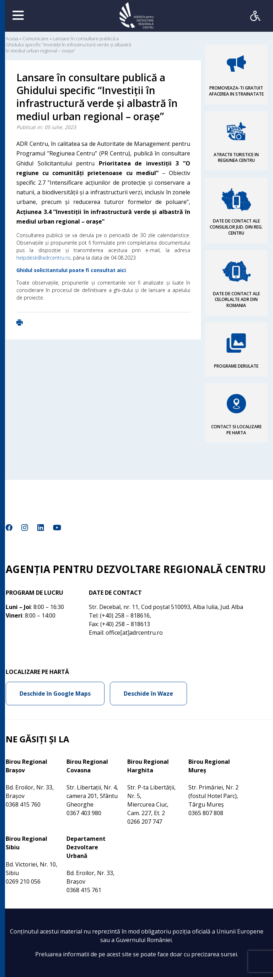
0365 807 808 (205, 813)
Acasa (12, 38)
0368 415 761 (83, 890)
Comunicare (35, 38)
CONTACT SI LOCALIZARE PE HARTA (236, 430)
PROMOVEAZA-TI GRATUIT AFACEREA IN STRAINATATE (236, 91)
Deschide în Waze (148, 693)
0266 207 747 (144, 821)
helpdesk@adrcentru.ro (43, 257)
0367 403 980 (83, 813)
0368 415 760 (23, 804)
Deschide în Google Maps (55, 693)
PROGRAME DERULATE (236, 366)
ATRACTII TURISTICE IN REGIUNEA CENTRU (236, 158)
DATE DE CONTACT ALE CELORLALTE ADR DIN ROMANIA (236, 300)
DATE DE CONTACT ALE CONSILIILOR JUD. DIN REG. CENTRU (236, 227)
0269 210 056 (23, 881)
